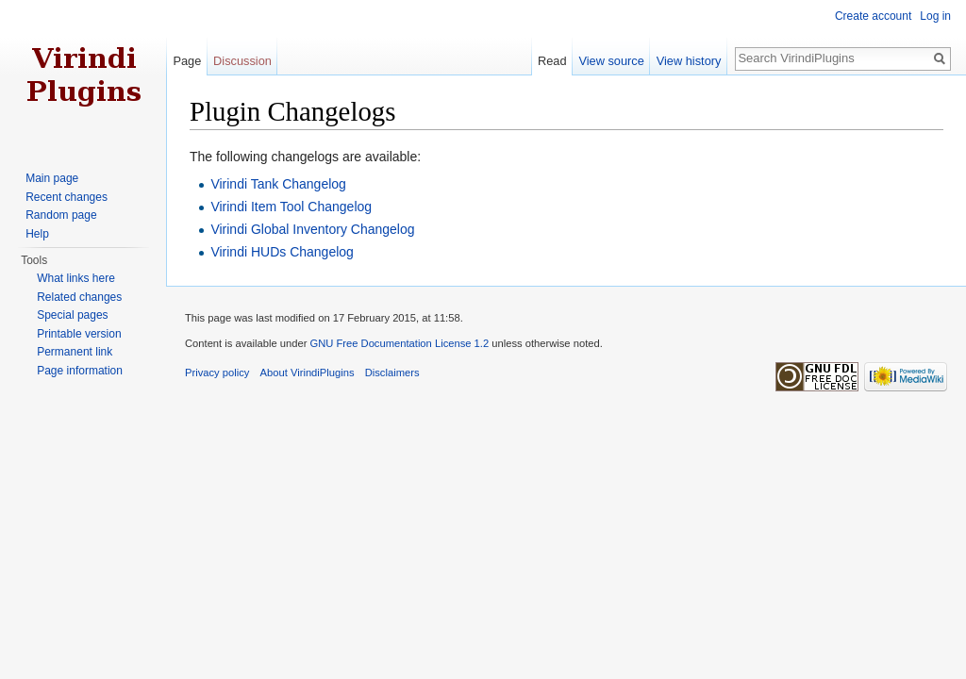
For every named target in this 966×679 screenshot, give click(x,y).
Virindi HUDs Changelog (281, 251)
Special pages (72, 315)
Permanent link (74, 351)
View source (610, 61)
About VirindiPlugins (307, 372)
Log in (935, 16)
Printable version (79, 333)
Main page (51, 178)
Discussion (242, 61)
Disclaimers (392, 372)
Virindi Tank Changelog (277, 183)
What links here (76, 278)
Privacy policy (217, 372)
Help (37, 233)
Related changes (79, 297)
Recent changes (66, 197)
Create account (873, 16)
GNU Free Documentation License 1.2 (399, 343)
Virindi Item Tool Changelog (291, 206)
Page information (80, 370)
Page (187, 61)
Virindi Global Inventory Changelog (312, 229)
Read (552, 61)
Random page (60, 215)
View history (689, 61)
